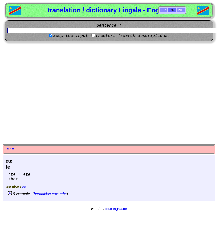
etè (9, 161)
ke (24, 186)
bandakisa (42, 194)
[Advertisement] (48, 92)
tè (8, 167)
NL (180, 10)
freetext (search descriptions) (133, 36)
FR (163, 10)
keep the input (70, 36)
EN (172, 10)
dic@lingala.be (116, 209)
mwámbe (59, 194)
